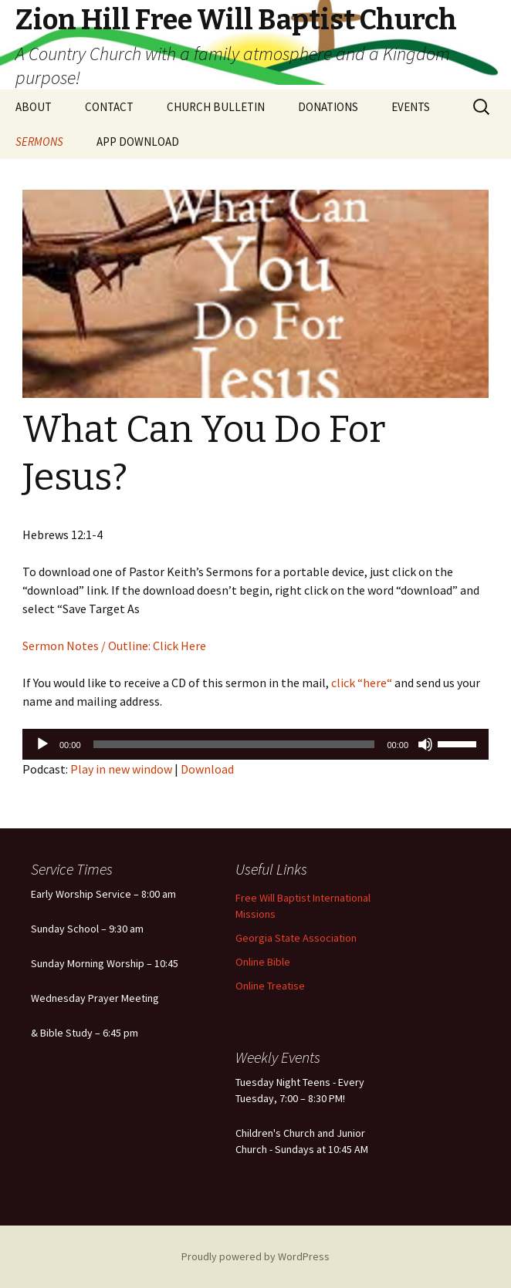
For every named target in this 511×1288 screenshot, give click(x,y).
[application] (255, 744)
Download (207, 769)
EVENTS (410, 106)
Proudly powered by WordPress (255, 1256)
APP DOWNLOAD (137, 141)
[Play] (42, 744)
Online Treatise (270, 986)
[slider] (234, 744)
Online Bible (262, 962)
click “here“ (360, 682)
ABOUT (33, 106)
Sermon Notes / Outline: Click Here (114, 645)
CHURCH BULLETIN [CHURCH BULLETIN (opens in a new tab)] (216, 106)
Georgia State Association (296, 938)
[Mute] (425, 744)
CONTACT (109, 106)
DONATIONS (328, 106)
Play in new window (121, 769)
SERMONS (39, 141)
